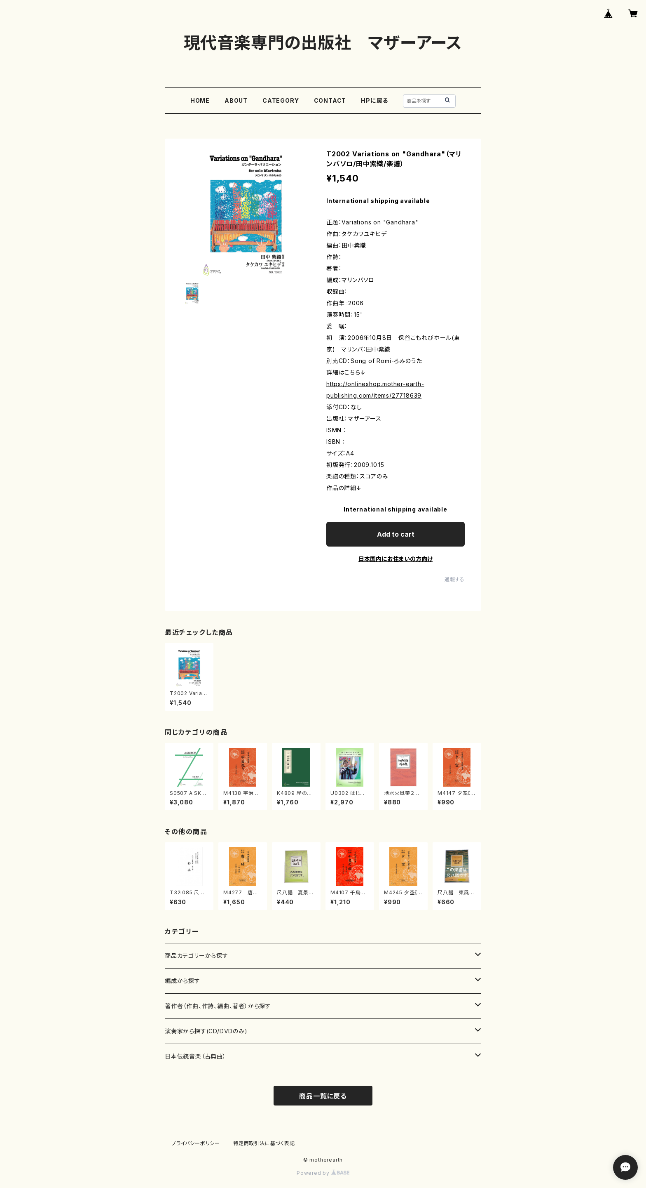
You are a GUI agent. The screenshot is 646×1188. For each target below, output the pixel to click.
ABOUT (236, 100)
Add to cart (395, 534)
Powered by (323, 1173)
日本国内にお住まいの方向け (395, 558)
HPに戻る (374, 100)
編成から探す (182, 980)
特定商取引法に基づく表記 (264, 1143)
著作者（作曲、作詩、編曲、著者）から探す (218, 1005)
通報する (455, 579)
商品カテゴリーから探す (196, 955)
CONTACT (330, 100)
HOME (200, 100)
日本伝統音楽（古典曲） (195, 1056)
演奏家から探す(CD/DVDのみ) (206, 1031)
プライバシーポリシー (195, 1143)
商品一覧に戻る (323, 1096)
